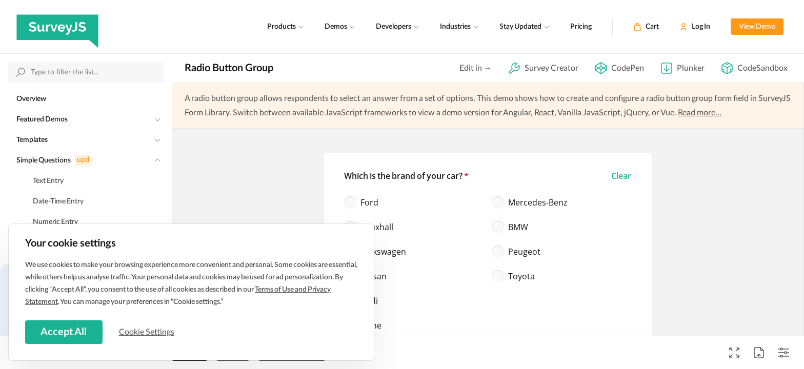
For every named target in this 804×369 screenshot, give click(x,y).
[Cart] (646, 27)
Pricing (581, 26)
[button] (621, 176)
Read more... (699, 113)
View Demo (757, 26)
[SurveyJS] (57, 26)
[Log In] (694, 27)
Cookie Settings (148, 331)
